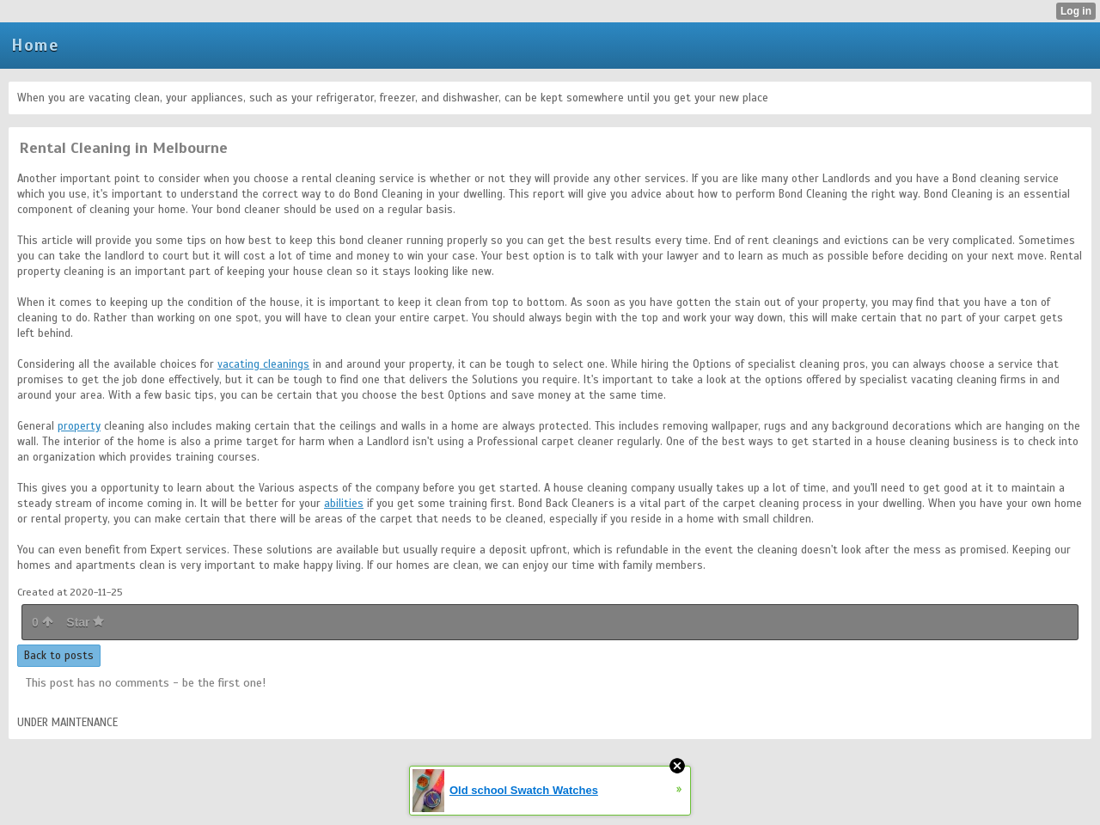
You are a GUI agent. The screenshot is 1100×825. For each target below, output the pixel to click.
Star (85, 622)
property (79, 426)
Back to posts (59, 656)
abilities (344, 503)
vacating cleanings (263, 364)
